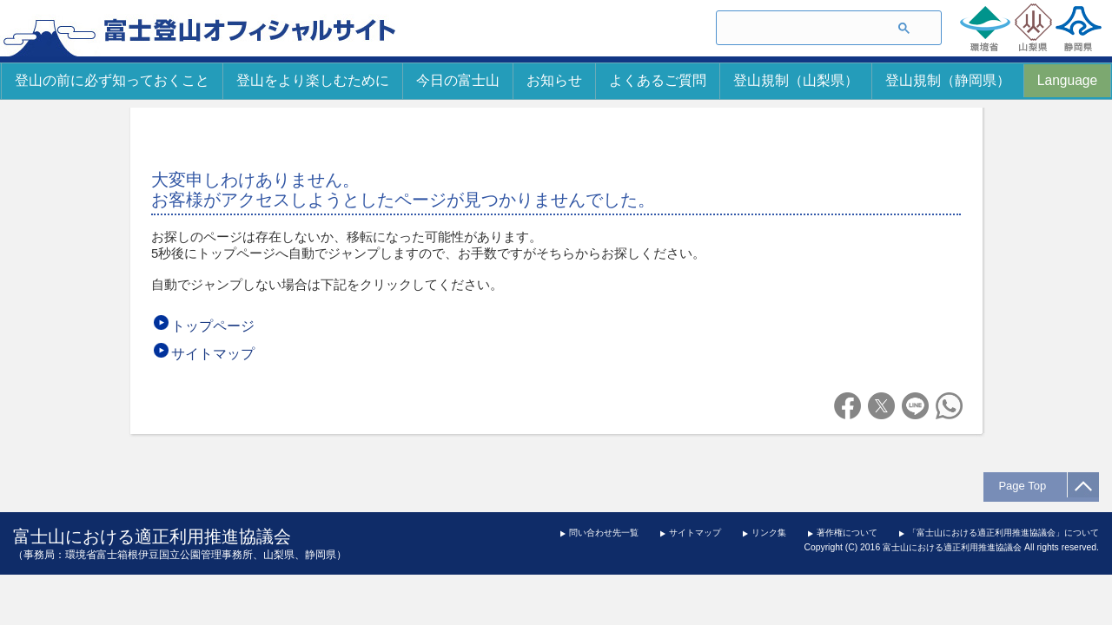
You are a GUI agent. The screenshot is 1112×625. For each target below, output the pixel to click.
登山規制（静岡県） (947, 80)
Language (1067, 80)
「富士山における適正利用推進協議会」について (1003, 532)
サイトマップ (213, 353)
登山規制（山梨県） (795, 80)
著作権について (847, 532)
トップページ (213, 326)
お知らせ (554, 80)
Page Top (1027, 485)
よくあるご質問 (657, 80)
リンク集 (768, 532)
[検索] (797, 28)
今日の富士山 (458, 80)
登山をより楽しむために (312, 80)
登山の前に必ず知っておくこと (112, 80)
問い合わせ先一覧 (604, 532)
